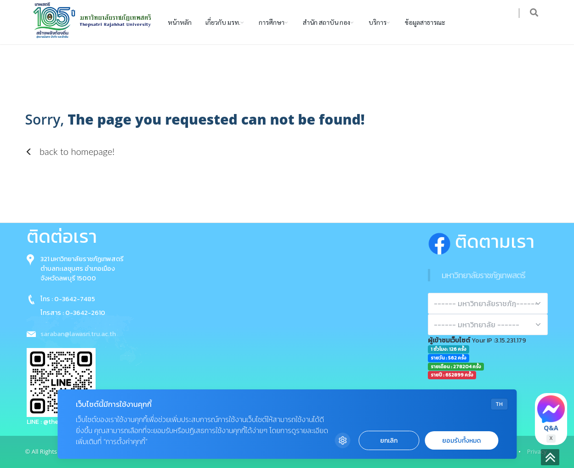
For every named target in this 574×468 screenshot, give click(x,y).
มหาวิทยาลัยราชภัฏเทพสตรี (483, 275)
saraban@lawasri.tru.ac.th (78, 334)
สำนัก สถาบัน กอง (326, 22)
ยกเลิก (389, 440)
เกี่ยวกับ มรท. (222, 22)
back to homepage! (70, 151)
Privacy (537, 451)
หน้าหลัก (180, 22)
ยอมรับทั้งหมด (461, 440)
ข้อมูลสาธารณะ (425, 22)
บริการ (377, 22)
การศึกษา (271, 22)
